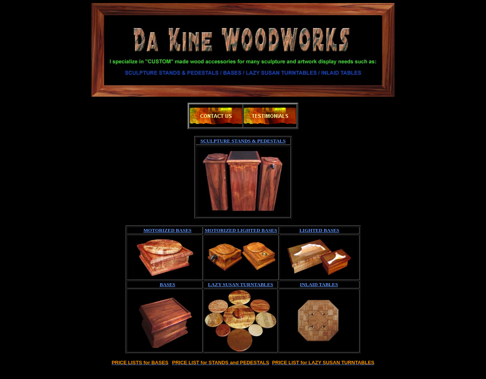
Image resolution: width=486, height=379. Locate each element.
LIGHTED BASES (319, 230)
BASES (167, 284)
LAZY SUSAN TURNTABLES (240, 284)
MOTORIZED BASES (168, 230)
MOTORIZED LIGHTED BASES (241, 230)
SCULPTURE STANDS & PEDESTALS (243, 141)
